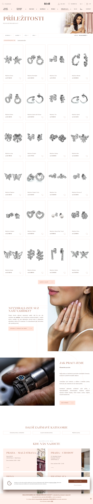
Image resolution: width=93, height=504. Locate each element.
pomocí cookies (53, 482)
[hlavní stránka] (47, 5)
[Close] (91, 499)
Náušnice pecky (76, 432)
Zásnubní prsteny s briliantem (17, 432)
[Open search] (6, 4)
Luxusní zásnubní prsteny (46, 432)
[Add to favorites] (20, 79)
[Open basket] (88, 4)
